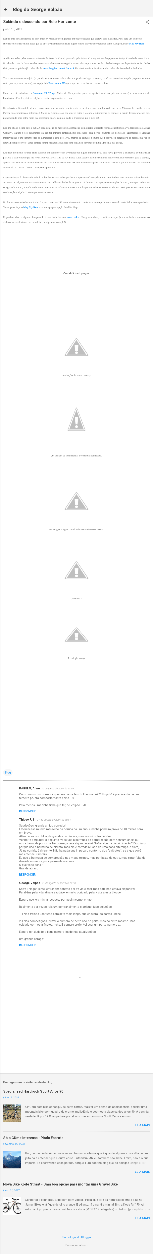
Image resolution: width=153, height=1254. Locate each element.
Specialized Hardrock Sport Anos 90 (33, 1091)
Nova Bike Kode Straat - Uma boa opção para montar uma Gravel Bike (60, 1184)
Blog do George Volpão (37, 9)
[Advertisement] (76, 1039)
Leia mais (142, 1125)
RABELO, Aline (29, 788)
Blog (8, 772)
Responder (27, 811)
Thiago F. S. (27, 819)
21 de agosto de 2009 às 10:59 (54, 819)
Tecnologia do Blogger (76, 1237)
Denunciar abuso (76, 1245)
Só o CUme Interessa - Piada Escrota (33, 1138)
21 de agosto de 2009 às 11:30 (59, 883)
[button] (147, 22)
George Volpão (29, 883)
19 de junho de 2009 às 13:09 (57, 788)
